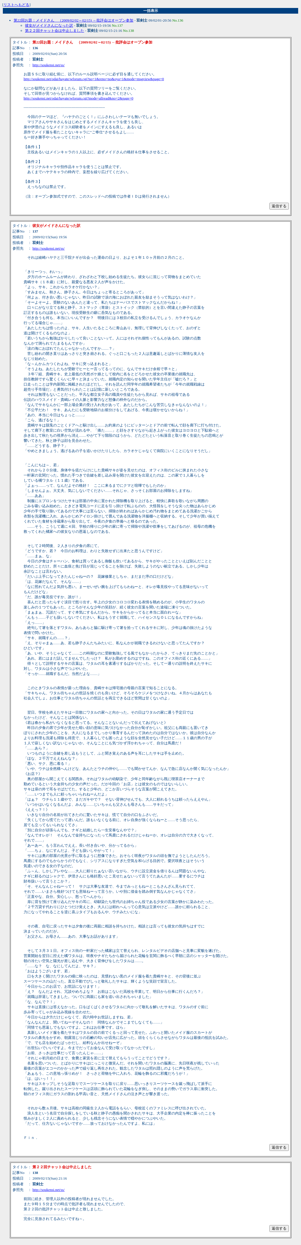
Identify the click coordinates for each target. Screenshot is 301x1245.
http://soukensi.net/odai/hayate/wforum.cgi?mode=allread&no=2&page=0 (78, 98)
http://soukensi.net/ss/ (48, 65)
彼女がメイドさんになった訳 (49, 25)
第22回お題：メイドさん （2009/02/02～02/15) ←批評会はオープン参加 (73, 20)
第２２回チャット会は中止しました (54, 30)
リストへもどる (16, 5)
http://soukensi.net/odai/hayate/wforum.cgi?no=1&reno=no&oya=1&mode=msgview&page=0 (94, 79)
